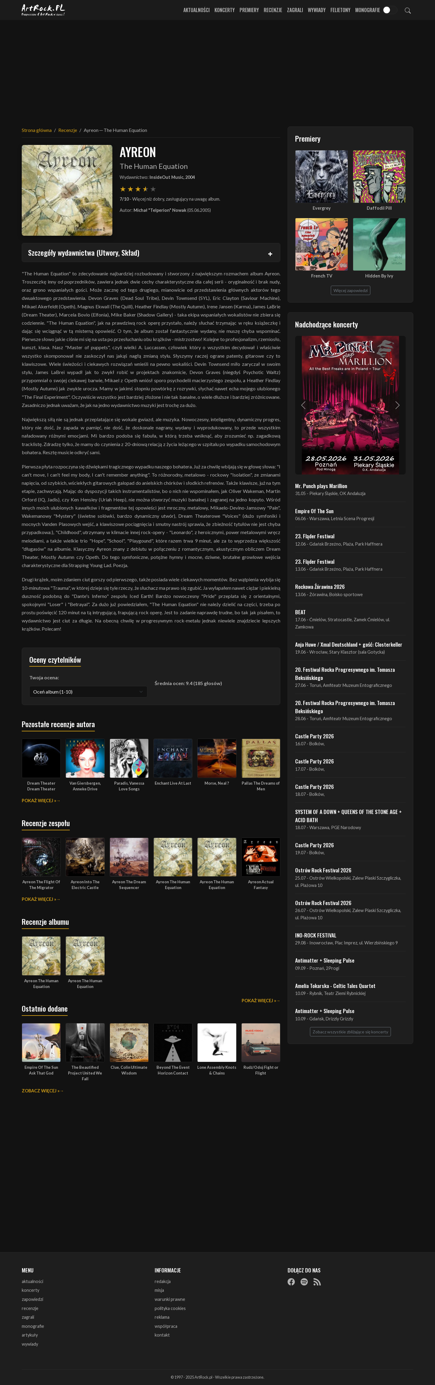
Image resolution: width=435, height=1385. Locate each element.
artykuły (30, 1334)
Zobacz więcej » (41, 1090)
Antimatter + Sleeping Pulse (324, 960)
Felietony (340, 10)
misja (159, 1290)
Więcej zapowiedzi (351, 290)
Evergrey (322, 208)
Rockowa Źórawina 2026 (320, 586)
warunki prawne (170, 1299)
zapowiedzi (32, 1299)
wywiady (30, 1344)
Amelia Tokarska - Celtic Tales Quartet (335, 986)
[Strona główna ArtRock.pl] (43, 10)
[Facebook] (291, 1281)
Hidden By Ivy (379, 275)
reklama (162, 1317)
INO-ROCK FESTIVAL (316, 935)
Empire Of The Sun (314, 511)
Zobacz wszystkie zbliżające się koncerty (350, 1031)
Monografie (367, 10)
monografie (33, 1326)
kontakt (162, 1334)
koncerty (30, 1290)
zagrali (28, 1317)
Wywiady (317, 10)
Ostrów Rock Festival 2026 (323, 870)
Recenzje (273, 10)
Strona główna (37, 130)
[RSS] (317, 1281)
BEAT (300, 612)
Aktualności (196, 10)
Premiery (249, 10)
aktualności (32, 1281)
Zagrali (295, 10)
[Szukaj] (407, 10)
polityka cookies (170, 1308)
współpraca (166, 1326)
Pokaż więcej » (39, 800)
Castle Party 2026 (314, 736)
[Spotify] (304, 1281)
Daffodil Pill (379, 208)
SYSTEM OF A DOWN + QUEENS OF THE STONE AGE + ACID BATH (348, 815)
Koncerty (224, 10)
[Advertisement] (217, 69)
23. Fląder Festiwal (314, 536)
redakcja (163, 1281)
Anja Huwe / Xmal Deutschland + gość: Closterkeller (348, 644)
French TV (321, 275)
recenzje (30, 1308)
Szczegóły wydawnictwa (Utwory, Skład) (83, 252)
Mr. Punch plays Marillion (321, 486)
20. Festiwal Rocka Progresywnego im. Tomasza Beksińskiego (345, 673)
